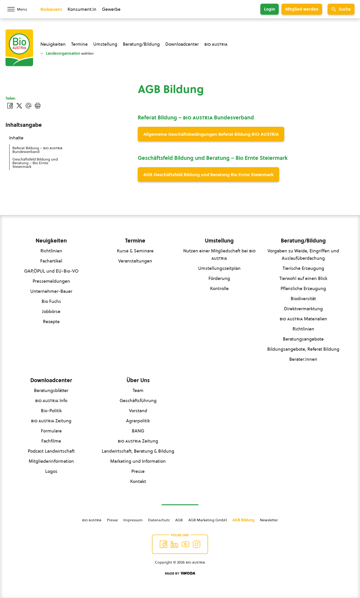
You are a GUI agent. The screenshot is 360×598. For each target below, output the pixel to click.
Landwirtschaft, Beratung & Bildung (138, 451)
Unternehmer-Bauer (51, 291)
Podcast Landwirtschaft (51, 451)
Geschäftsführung (138, 400)
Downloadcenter (182, 44)
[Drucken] (37, 105)
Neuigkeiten (53, 44)
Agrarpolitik (138, 421)
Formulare (51, 431)
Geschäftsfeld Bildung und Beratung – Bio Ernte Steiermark (35, 163)
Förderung (219, 278)
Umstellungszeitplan (219, 268)
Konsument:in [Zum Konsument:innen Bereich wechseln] (82, 9)
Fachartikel (51, 261)
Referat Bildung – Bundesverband (37, 149)
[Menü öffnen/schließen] (20, 9)
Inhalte (16, 138)
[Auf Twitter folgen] (174, 544)
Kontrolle (219, 288)
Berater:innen (303, 359)
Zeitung (51, 421)
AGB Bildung (243, 519)
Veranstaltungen (135, 261)
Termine (79, 44)
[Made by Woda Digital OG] (180, 573)
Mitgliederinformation (51, 461)
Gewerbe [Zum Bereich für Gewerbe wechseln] (111, 9)
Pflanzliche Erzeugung (303, 288)
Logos (51, 471)
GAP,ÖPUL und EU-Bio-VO (51, 271)
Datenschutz (159, 519)
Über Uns (138, 380)
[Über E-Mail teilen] (28, 105)
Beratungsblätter (51, 390)
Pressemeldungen (51, 281)
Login (269, 9)
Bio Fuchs (51, 301)
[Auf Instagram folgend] (196, 544)
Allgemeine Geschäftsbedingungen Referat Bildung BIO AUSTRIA (211, 134)
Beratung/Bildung (141, 44)
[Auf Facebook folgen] (163, 544)
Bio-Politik (51, 411)
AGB (179, 519)
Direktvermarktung (303, 309)
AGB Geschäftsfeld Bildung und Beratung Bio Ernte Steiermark (208, 175)
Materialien (303, 319)
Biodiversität (303, 299)
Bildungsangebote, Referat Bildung (303, 349)
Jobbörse (51, 311)
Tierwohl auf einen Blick (303, 278)
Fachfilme (51, 441)
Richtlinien (51, 251)
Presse (138, 471)
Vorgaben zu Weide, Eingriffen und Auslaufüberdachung (303, 254)
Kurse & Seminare (135, 251)
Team (138, 390)
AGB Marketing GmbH (207, 519)
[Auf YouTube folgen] (185, 544)
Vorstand (138, 411)
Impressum (133, 519)
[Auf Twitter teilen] (19, 105)
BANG (138, 431)
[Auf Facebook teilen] (10, 105)
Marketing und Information (138, 461)
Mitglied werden (301, 9)
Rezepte (51, 321)
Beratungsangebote (303, 339)
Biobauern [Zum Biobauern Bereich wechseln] (51, 9)
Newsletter (269, 519)
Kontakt (138, 481)
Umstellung (105, 44)
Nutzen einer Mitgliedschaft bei (219, 254)
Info (51, 400)
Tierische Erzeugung (303, 268)
